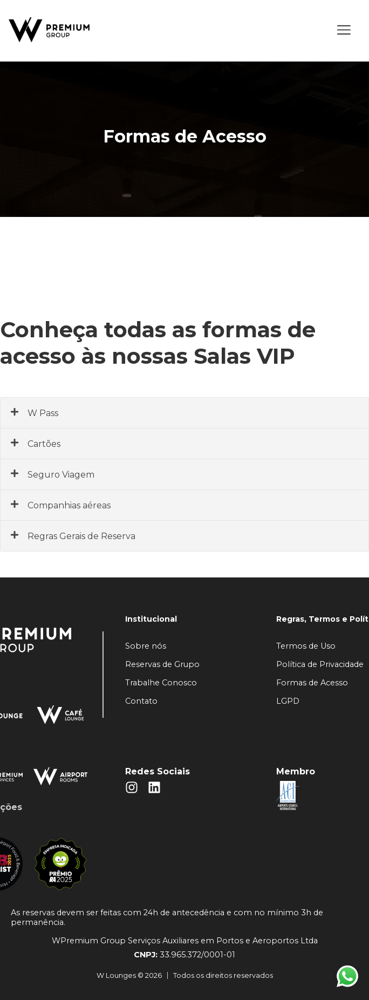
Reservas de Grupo (162, 664)
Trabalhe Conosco (161, 683)
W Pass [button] (34, 412)
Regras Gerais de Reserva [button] (72, 535)
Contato (141, 701)
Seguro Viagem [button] (52, 474)
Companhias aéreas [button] (60, 505)
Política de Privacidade (320, 664)
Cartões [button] (35, 443)
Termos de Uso (306, 646)
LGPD (287, 701)
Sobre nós (145, 646)
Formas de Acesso (312, 683)
